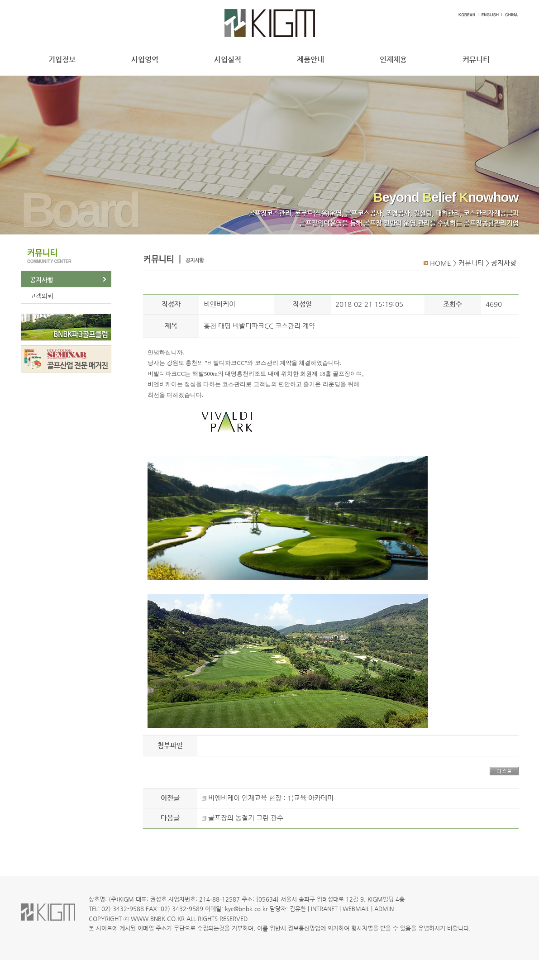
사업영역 (144, 59)
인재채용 (393, 59)
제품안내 (310, 59)
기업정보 (62, 59)
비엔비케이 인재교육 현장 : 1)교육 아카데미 (271, 798)
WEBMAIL (356, 908)
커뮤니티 (476, 59)
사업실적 (227, 59)
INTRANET (324, 908)
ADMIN (384, 908)
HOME (440, 263)
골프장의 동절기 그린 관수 (245, 817)
